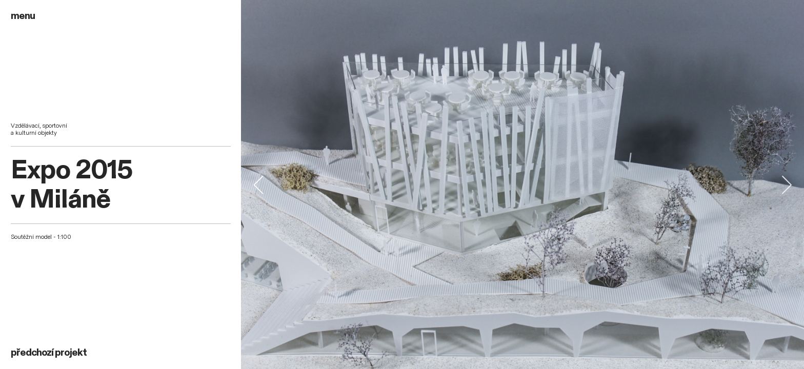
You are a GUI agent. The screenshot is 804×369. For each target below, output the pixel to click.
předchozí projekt (49, 352)
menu (23, 16)
